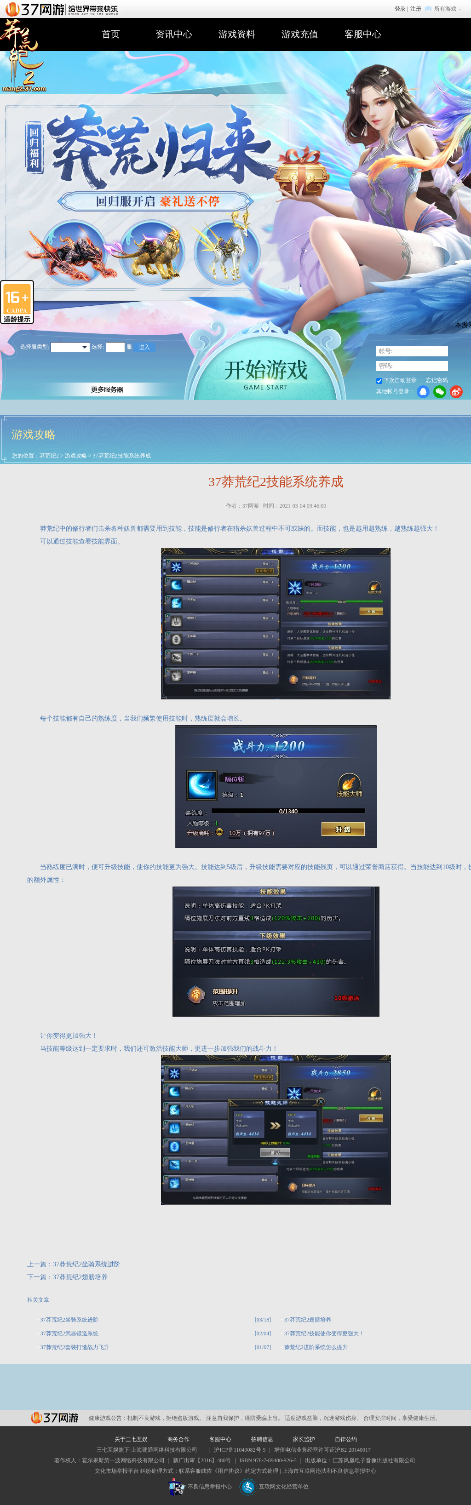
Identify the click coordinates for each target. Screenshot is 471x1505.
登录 (400, 9)
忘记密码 (437, 380)
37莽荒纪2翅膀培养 (80, 1277)
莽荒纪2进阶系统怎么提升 (316, 1347)
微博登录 (456, 391)
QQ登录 (423, 391)
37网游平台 (54, 1418)
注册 (415, 9)
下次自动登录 (400, 380)
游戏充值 (299, 34)
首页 (111, 34)
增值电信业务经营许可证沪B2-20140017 (322, 1450)
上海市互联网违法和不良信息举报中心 (329, 1471)
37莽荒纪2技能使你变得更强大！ (324, 1333)
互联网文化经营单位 (274, 1486)
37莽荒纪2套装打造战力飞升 (74, 1347)
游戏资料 (236, 34)
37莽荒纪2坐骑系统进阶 (87, 1264)
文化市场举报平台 (117, 1471)
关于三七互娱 (131, 1439)
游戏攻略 (76, 455)
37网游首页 (64, 8)
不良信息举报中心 (200, 1486)
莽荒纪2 (49, 455)
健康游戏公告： (108, 1418)
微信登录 (439, 391)
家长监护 (304, 1439)
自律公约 (346, 1439)
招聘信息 (262, 1439)
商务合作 (178, 1439)
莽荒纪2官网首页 (23, 56)
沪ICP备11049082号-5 (239, 1450)
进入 (144, 347)
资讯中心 (173, 34)
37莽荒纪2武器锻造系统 (69, 1333)
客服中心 (363, 34)
